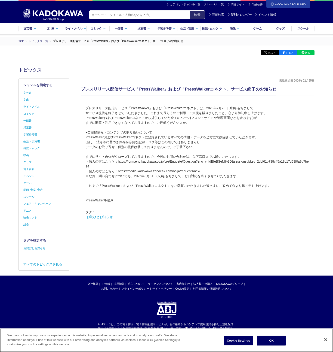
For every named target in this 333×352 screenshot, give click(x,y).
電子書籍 (28, 169)
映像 (235, 28)
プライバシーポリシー (135, 288)
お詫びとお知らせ (100, 217)
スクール (303, 28)
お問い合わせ (109, 288)
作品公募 (257, 4)
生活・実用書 (31, 141)
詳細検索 (216, 14)
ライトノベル (75, 28)
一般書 (121, 28)
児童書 (143, 28)
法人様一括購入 (203, 283)
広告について (136, 283)
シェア (289, 52)
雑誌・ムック (31, 148)
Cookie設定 (182, 288)
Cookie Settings (238, 342)
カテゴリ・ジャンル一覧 (185, 4)
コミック (98, 28)
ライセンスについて (160, 283)
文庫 (26, 99)
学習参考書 (166, 28)
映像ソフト (30, 217)
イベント (28, 176)
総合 (26, 224)
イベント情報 (265, 14)
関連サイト (238, 4)
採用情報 (119, 283)
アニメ (27, 210)
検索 (197, 15)
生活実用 (189, 28)
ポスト (272, 52)
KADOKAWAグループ (229, 283)
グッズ (280, 28)
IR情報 (106, 283)
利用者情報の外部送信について (212, 288)
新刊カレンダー (240, 14)
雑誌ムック (212, 28)
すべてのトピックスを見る (42, 264)
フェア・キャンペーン (37, 203)
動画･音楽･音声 (33, 189)
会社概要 (93, 283)
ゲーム (257, 28)
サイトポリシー (162, 288)
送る (307, 52)
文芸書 (30, 28)
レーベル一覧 (215, 4)
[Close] (326, 341)
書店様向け (183, 283)
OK (271, 342)
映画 (26, 155)
